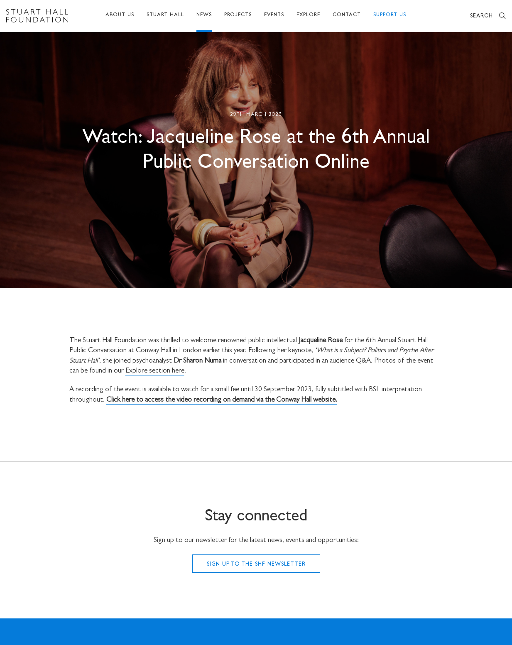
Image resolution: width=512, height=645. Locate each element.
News (204, 15)
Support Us (389, 15)
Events (274, 15)
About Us (119, 15)
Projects (238, 15)
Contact (347, 15)
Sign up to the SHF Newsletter (256, 564)
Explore (308, 15)
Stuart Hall (165, 15)
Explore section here (154, 371)
